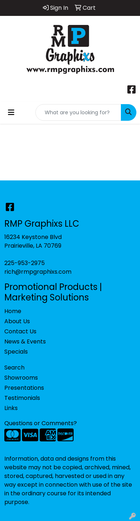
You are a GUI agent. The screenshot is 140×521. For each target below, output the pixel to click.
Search (14, 367)
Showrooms (21, 377)
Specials (16, 351)
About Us (17, 321)
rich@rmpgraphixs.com (37, 272)
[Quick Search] (78, 112)
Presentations (24, 388)
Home (12, 311)
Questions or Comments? (40, 423)
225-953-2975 (24, 263)
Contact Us (20, 331)
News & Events (25, 341)
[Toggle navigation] (11, 112)
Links (11, 408)
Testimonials (22, 398)
